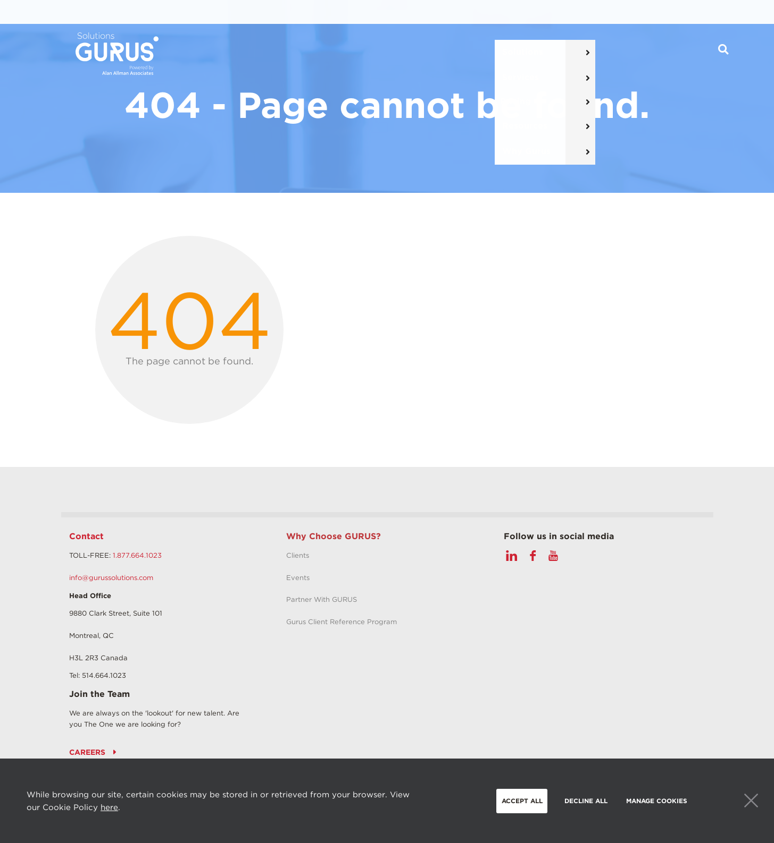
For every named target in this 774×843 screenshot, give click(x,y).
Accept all (522, 801)
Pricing (411, 53)
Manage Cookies (656, 801)
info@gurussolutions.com (111, 578)
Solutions (283, 53)
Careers (87, 752)
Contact (86, 536)
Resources (477, 53)
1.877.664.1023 (137, 555)
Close (751, 800)
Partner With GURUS (321, 599)
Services (350, 53)
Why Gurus (552, 53)
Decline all (585, 801)
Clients (297, 555)
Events (298, 578)
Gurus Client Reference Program (341, 622)
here (109, 807)
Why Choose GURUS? (333, 536)
